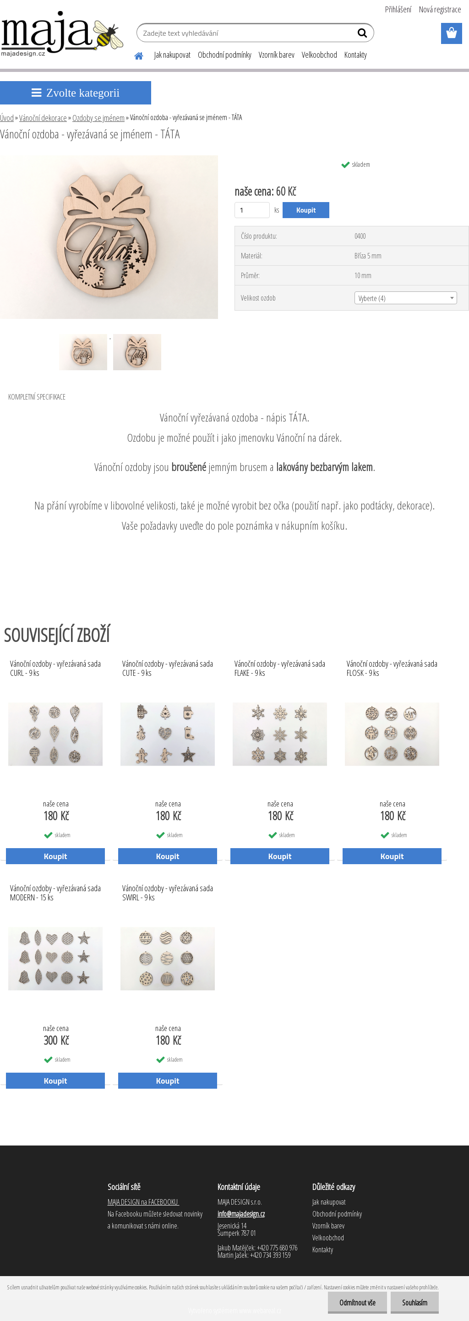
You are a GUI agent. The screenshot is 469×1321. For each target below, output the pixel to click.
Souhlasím (414, 1303)
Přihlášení (398, 9)
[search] (363, 34)
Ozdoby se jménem (98, 117)
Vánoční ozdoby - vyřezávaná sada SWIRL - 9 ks (167, 893)
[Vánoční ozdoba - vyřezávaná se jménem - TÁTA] (109, 159)
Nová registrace (440, 9)
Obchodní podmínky (224, 54)
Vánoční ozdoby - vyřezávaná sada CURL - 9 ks (55, 668)
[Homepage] (133, 54)
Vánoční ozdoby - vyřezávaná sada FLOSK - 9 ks (392, 668)
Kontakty (355, 54)
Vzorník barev (276, 54)
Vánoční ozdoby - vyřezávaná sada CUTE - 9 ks (167, 668)
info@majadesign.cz (241, 1214)
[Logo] (63, 34)
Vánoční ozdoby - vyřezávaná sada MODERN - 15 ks (55, 893)
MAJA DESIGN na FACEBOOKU (144, 1202)
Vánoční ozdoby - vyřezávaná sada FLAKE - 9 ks (279, 668)
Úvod (7, 117)
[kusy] (252, 210)
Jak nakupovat (172, 54)
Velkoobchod (319, 54)
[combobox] (405, 297)
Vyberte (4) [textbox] (372, 298)
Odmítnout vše (357, 1303)
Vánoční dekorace (43, 117)
